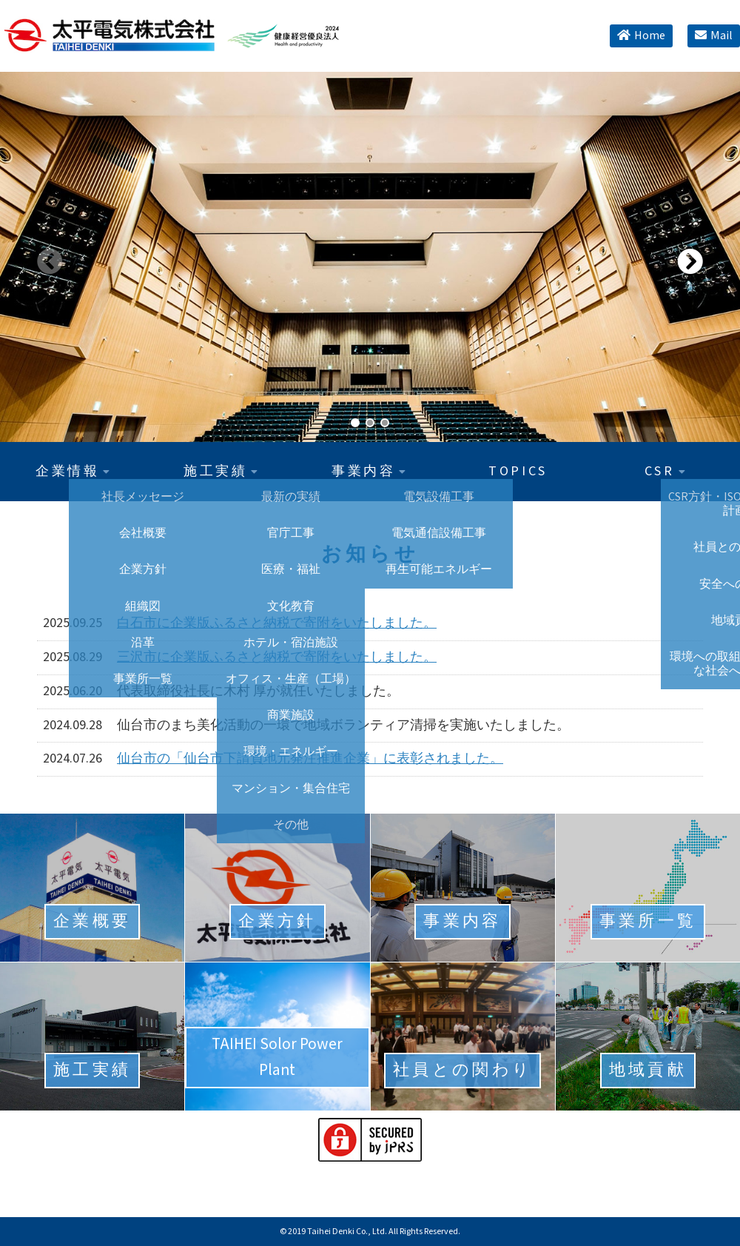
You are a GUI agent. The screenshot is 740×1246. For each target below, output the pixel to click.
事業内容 (370, 471)
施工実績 (222, 471)
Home (641, 36)
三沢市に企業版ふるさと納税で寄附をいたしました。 (277, 657)
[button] (690, 254)
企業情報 (74, 471)
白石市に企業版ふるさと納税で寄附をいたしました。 (277, 623)
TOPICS (518, 471)
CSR (666, 471)
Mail (714, 36)
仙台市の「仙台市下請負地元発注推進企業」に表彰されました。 (310, 758)
